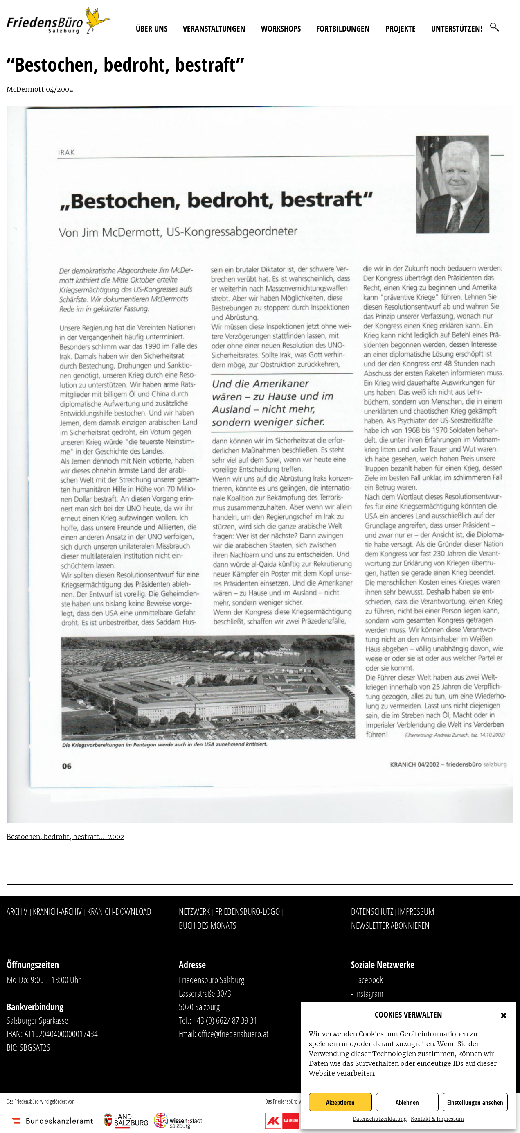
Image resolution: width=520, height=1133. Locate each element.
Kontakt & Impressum (437, 1119)
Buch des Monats (207, 925)
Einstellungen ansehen (475, 1102)
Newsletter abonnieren (390, 925)
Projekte (400, 28)
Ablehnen (407, 1102)
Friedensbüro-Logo (247, 911)
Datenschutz (372, 911)
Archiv (17, 911)
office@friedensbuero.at (233, 1033)
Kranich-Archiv (57, 911)
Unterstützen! (456, 28)
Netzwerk (194, 911)
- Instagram (367, 993)
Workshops (281, 28)
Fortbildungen (343, 28)
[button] (504, 1015)
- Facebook (367, 979)
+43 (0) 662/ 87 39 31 (225, 1020)
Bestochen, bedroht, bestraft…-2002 (65, 836)
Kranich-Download (119, 911)
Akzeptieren (340, 1102)
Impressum (416, 911)
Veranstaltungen (214, 28)
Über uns (151, 28)
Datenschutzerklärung (380, 1119)
